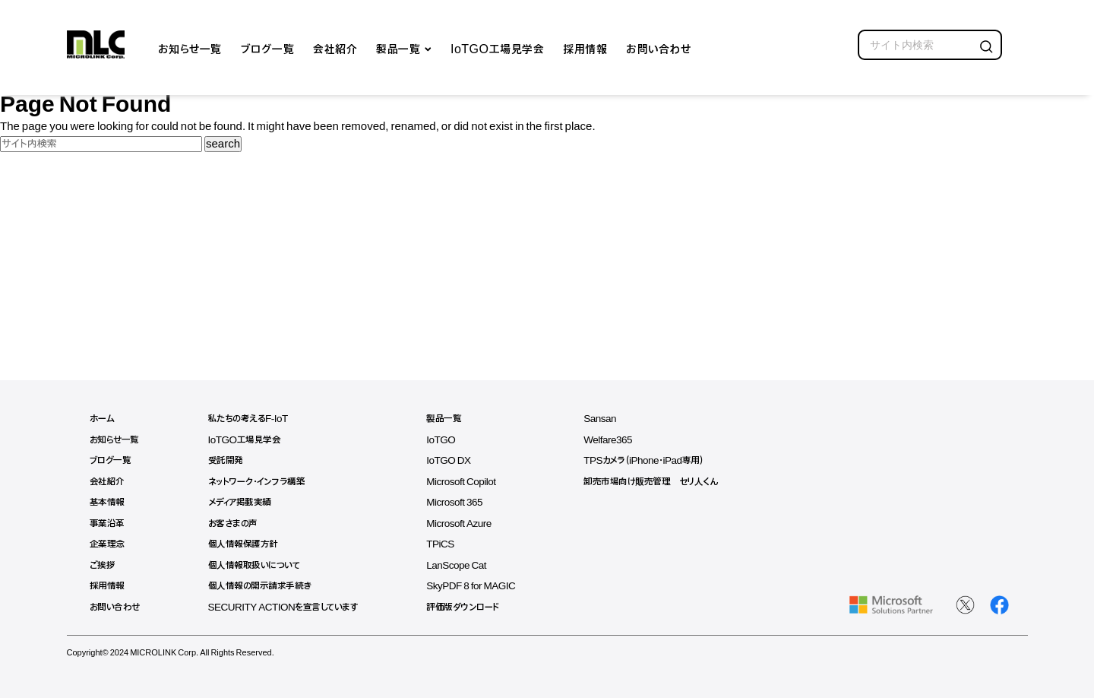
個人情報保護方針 (245, 544)
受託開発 (227, 460)
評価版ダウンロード (472, 607)
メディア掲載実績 (243, 502)
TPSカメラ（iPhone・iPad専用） (657, 460)
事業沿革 (107, 523)
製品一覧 (398, 48)
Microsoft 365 (464, 502)
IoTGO (450, 439)
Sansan (612, 418)
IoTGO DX (458, 460)
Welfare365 (621, 439)
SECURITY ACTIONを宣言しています (288, 607)
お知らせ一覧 (190, 48)
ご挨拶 (103, 565)
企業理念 (107, 544)
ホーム (102, 418)
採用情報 (585, 48)
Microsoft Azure (469, 523)
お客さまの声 (236, 523)
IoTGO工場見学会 (497, 48)
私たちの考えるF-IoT (251, 418)
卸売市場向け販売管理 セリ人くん (664, 481)
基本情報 (107, 502)
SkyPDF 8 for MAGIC (481, 585)
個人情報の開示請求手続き (262, 585)
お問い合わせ (658, 48)
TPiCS (449, 544)
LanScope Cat (466, 565)
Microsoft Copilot (471, 481)
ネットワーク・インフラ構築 (260, 481)
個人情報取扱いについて (258, 565)
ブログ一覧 (268, 48)
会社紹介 (335, 48)
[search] (930, 45)
